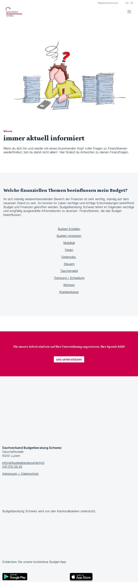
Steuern (69, 264)
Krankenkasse (69, 292)
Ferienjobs (69, 257)
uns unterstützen (69, 359)
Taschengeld (69, 271)
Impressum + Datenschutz (20, 474)
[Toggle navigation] (129, 12)
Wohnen (69, 285)
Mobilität (69, 243)
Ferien (69, 250)
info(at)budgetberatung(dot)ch (23, 463)
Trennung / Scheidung (69, 278)
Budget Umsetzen (69, 236)
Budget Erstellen (69, 229)
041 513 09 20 (12, 466)
